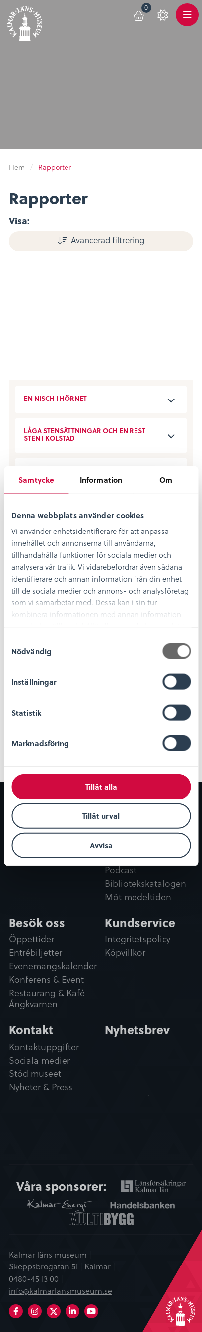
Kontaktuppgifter (44, 1047)
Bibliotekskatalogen (145, 884)
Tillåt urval (101, 815)
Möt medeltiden (138, 897)
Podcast (120, 870)
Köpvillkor (125, 953)
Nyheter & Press (40, 1087)
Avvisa (101, 844)
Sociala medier (39, 1060)
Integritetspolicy (137, 939)
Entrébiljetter (35, 953)
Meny (187, 20)
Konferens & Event (46, 980)
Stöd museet (35, 1074)
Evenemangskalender (53, 966)
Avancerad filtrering (107, 239)
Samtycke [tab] (36, 479)
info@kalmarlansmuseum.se (60, 1290)
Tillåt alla (101, 786)
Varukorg (146, 9)
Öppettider (31, 939)
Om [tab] (165, 479)
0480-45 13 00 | (36, 1278)
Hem (17, 167)
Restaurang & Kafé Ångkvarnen (47, 998)
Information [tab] (101, 479)
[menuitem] (139, 14)
